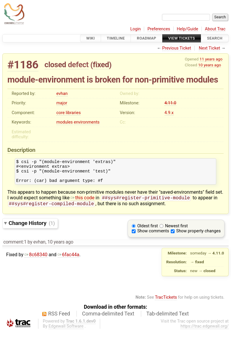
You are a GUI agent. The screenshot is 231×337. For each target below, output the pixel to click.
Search (214, 38)
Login (135, 29)
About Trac (215, 29)
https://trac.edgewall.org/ (204, 331)
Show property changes (198, 236)
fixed (101, 64)
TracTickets (166, 302)
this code (82, 203)
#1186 (22, 64)
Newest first (176, 231)
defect (78, 64)
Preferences (158, 29)
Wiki (90, 38)
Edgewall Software (66, 331)
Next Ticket (209, 48)
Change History (32, 228)
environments (87, 122)
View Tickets (181, 38)
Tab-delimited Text (167, 319)
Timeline (116, 38)
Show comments (153, 236)
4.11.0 (170, 103)
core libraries (68, 112)
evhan (62, 93)
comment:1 (14, 247)
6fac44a (68, 260)
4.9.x (169, 112)
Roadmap (146, 38)
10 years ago (209, 65)
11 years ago (211, 59)
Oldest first (147, 231)
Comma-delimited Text (108, 319)
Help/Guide (187, 29)
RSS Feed (59, 319)
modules (64, 122)
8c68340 (36, 260)
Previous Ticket (176, 48)
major (61, 103)
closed (55, 64)
